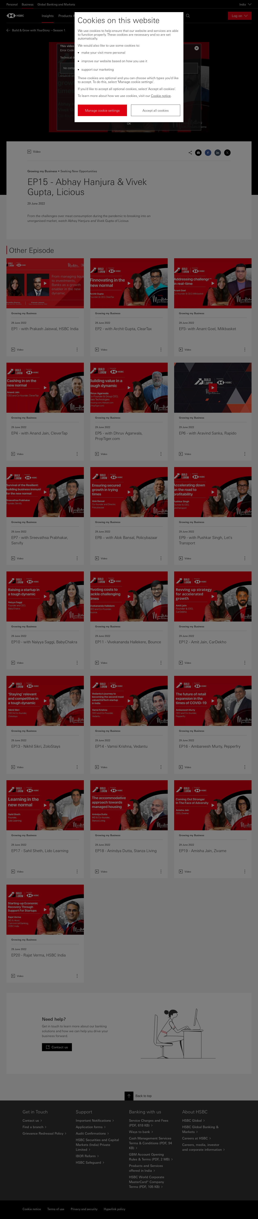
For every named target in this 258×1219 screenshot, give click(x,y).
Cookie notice (161, 95)
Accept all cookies (156, 110)
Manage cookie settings (102, 110)
